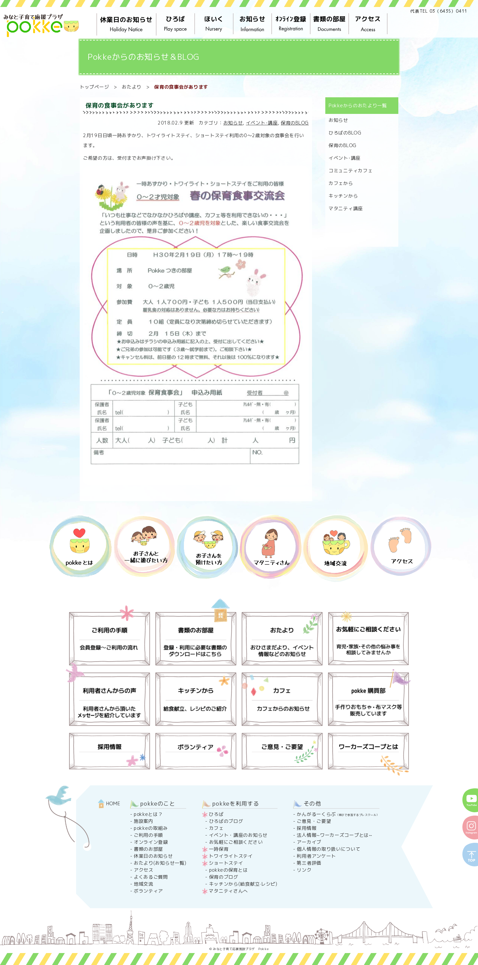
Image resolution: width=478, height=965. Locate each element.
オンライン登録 (151, 842)
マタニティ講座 (346, 208)
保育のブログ (223, 877)
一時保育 (218, 849)
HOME (109, 803)
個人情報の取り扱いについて (328, 849)
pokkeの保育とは (228, 870)
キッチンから (343, 196)
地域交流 (143, 884)
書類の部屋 (329, 24)
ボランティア (148, 891)
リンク (304, 870)
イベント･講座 (262, 123)
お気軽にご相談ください (236, 842)
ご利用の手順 (148, 835)
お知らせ (252, 24)
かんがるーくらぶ (338, 814)
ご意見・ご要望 (314, 821)
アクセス (368, 24)
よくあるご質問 (151, 877)
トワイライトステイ (231, 856)
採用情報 (306, 828)
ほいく (214, 24)
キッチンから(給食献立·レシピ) (243, 884)
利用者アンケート (316, 856)
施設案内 (143, 821)
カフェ (216, 828)
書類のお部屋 (148, 849)
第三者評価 (309, 863)
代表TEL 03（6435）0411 (438, 11)
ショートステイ (226, 863)
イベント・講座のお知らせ (238, 835)
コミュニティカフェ (350, 170)
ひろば (175, 24)
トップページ (94, 87)
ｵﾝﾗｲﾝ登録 (291, 24)
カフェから (341, 183)
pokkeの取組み (151, 828)
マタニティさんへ (228, 891)
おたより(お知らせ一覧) (160, 863)
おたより (131, 87)
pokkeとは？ (148, 814)
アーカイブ (309, 842)
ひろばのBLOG (345, 133)
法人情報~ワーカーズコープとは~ (334, 835)
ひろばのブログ (226, 821)
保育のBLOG (295, 123)
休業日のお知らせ (126, 24)
